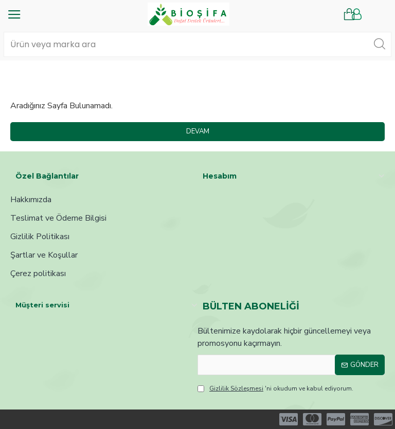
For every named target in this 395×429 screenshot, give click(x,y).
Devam (197, 131)
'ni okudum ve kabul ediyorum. (275, 388)
